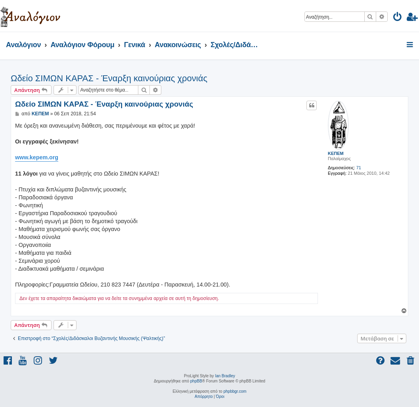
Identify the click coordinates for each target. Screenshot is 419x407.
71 (358, 167)
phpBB (196, 381)
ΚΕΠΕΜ (336, 153)
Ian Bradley (225, 376)
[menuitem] (398, 18)
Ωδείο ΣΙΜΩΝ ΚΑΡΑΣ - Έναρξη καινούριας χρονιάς (109, 78)
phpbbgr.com (235, 391)
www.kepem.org (36, 157)
